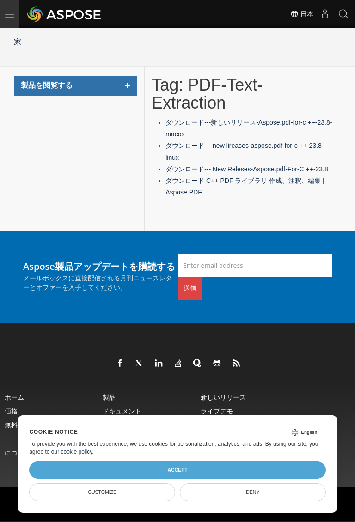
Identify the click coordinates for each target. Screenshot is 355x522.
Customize (102, 492)
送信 (190, 288)
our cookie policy (71, 452)
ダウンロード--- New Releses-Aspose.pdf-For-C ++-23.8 (246, 169)
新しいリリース (223, 397)
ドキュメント (122, 411)
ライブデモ (217, 411)
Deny (252, 492)
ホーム (14, 397)
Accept (177, 470)
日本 (301, 14)
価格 (11, 411)
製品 (109, 397)
